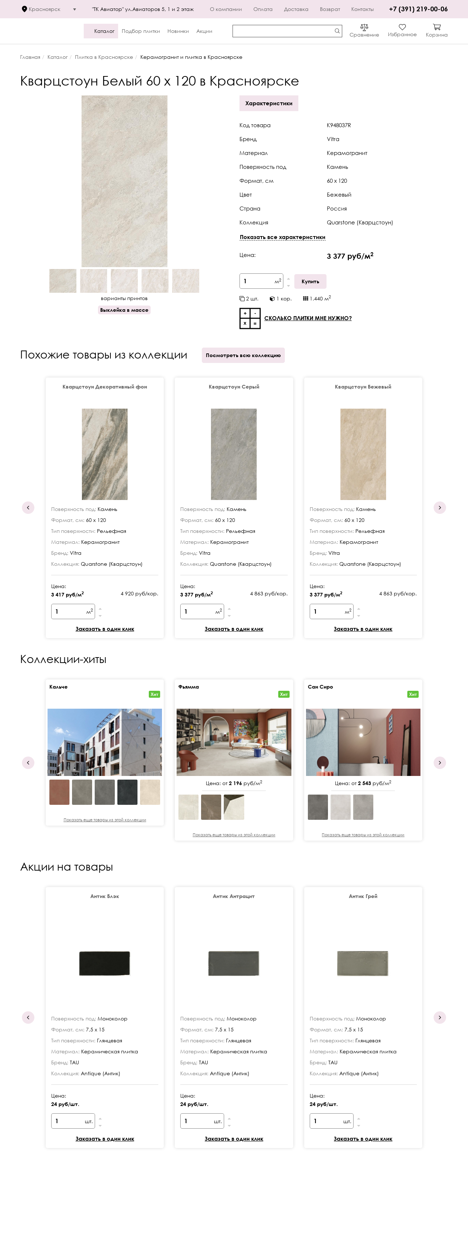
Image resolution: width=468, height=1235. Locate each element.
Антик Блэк (104, 896)
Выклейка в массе (124, 310)
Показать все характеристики (282, 237)
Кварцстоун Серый (234, 386)
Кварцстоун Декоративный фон (105, 386)
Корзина (437, 34)
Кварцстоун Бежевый (363, 386)
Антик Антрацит (234, 896)
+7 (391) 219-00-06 (418, 9)
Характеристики (268, 103)
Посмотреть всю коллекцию (243, 355)
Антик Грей (363, 896)
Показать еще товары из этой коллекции (105, 819)
